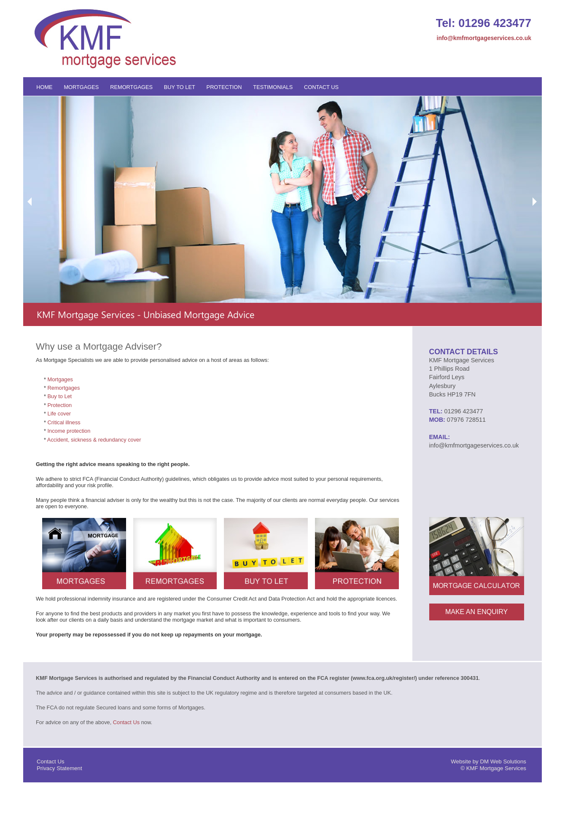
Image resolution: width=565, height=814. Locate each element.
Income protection (69, 431)
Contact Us (321, 87)
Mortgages (81, 87)
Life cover (59, 413)
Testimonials (273, 87)
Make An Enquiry (476, 611)
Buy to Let (179, 87)
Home (44, 87)
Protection (224, 87)
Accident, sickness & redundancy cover (94, 440)
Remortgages (131, 87)
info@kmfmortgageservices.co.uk (484, 38)
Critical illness (64, 422)
